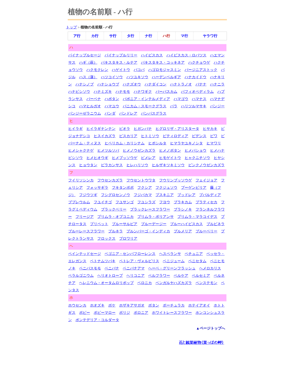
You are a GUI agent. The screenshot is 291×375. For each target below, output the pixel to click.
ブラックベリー (113, 209)
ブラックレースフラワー (150, 209)
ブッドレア (186, 195)
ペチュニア (194, 254)
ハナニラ (217, 84)
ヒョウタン (88, 165)
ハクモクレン (97, 70)
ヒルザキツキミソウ (168, 165)
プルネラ (115, 231)
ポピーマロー (104, 313)
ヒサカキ (210, 129)
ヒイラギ (75, 129)
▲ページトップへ (210, 328)
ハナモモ (122, 91)
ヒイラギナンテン (100, 129)
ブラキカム (183, 202)
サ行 (112, 36)
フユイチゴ (103, 202)
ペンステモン (206, 283)
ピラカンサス (112, 165)
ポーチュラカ (174, 305)
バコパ (139, 70)
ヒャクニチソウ (197, 158)
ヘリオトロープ (110, 275)
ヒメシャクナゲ (81, 150)
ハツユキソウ (137, 77)
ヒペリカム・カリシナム (125, 143)
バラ (173, 106)
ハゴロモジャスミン (164, 70)
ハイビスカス (152, 55)
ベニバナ (112, 268)
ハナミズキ (103, 91)
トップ (71, 27)
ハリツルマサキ (193, 106)
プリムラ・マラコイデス (197, 217)
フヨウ (164, 202)
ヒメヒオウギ (97, 158)
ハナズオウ (132, 84)
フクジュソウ (166, 187)
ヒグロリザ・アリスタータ (177, 129)
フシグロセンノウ (115, 195)
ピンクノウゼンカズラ (206, 165)
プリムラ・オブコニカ (115, 217)
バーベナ (93, 99)
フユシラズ (146, 202)
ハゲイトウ (121, 70)
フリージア (84, 217)
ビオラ (124, 129)
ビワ (213, 136)
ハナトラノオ (181, 84)
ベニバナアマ (134, 268)
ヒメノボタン (170, 150)
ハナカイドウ (195, 77)
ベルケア (181, 275)
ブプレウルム (79, 202)
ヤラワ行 (210, 36)
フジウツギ (88, 195)
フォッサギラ (97, 187)
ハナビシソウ (79, 91)
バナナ (201, 84)
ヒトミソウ (150, 136)
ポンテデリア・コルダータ (97, 320)
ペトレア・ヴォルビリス (139, 261)
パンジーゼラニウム (84, 113)
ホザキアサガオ (132, 305)
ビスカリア (128, 136)
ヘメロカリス (210, 268)
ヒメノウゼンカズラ (139, 150)
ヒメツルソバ (108, 150)
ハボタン (112, 99)
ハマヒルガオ (90, 106)
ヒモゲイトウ (170, 158)
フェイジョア (206, 180)
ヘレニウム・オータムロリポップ (106, 283)
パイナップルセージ (84, 55)
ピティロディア (175, 136)
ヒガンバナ (143, 129)
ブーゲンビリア (193, 187)
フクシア (144, 187)
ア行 (76, 36)
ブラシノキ (183, 209)
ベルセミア (201, 275)
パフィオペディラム (197, 91)
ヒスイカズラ (104, 136)
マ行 (184, 36)
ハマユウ (112, 106)
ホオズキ (97, 305)
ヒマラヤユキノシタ (186, 143)
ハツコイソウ (112, 77)
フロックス (106, 238)
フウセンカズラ (110, 180)
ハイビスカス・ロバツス (186, 55)
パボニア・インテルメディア (146, 99)
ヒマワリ (213, 143)
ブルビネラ (215, 224)
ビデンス (199, 136)
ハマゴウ (181, 99)
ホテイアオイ (199, 305)
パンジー (217, 106)
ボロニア (141, 313)
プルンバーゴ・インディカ (148, 231)
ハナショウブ (108, 84)
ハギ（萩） (88, 62)
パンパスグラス (153, 113)
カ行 (94, 36)
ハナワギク (143, 91)
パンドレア (128, 113)
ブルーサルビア (124, 224)
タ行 (130, 36)
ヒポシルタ (157, 143)
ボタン (153, 305)
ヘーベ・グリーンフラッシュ (172, 268)
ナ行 (148, 36)
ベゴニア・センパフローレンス (130, 254)
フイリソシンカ (81, 180)
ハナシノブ (84, 84)
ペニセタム (197, 261)
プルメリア (183, 231)
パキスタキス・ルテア (119, 62)
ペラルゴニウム (81, 275)
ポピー (84, 313)
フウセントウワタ (141, 180)
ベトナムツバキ (102, 261)
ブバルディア (210, 195)
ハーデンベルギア (166, 77)
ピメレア (148, 158)
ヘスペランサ (170, 254)
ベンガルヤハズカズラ (174, 283)
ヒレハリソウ (137, 165)
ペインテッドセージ (84, 254)
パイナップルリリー (121, 55)
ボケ (111, 305)
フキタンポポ (123, 187)
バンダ (110, 113)
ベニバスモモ (90, 268)
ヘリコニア (135, 275)
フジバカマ (143, 195)
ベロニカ (144, 283)
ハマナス (199, 99)
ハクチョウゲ (199, 62)
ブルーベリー (206, 231)
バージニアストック (201, 70)
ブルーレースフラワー (86, 231)
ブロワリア (128, 238)
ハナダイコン (155, 84)
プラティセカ (206, 202)
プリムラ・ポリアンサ (155, 217)
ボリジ (124, 313)
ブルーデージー (153, 224)
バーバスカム (166, 91)
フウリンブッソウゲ (175, 180)
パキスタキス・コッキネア (163, 62)
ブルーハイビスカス (186, 224)
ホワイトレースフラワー (172, 313)
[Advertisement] (148, 360)
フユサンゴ (124, 202)
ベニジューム (174, 261)
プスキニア (165, 195)
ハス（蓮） (88, 77)
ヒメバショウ (195, 150)
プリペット (99, 224)
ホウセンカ (77, 305)
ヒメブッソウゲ (124, 158)
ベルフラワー (159, 275)
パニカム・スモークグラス (144, 106)
